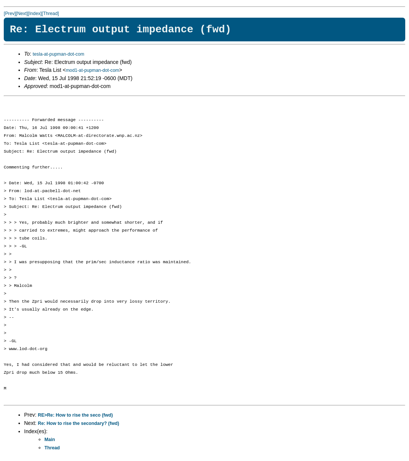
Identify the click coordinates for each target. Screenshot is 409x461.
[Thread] (50, 13)
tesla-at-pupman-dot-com (58, 54)
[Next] (22, 13)
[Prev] (10, 13)
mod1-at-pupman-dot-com (92, 70)
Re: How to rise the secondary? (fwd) (78, 423)
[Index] (35, 13)
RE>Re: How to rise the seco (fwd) (75, 415)
